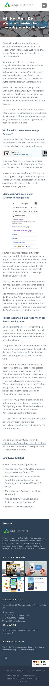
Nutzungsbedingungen (31, 676)
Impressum (24, 681)
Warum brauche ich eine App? (19, 506)
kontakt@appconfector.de (13, 621)
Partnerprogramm (13, 676)
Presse (29, 678)
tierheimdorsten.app (31, 146)
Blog (37, 678)
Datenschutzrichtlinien (15, 678)
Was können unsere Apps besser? (21, 464)
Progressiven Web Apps (27, 49)
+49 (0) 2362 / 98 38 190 (13, 618)
